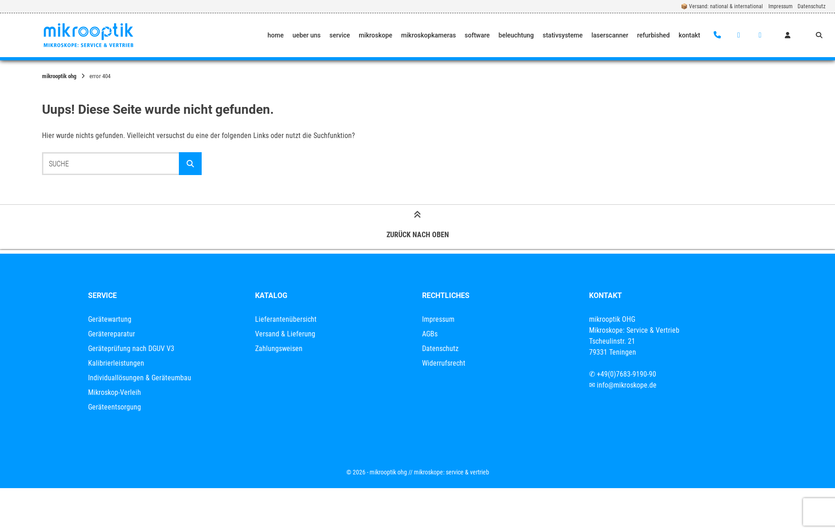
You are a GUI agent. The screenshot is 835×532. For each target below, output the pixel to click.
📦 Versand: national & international (722, 6)
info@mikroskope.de (627, 385)
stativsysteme (563, 35)
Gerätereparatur (111, 334)
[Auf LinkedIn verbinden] (760, 35)
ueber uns (306, 35)
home (275, 35)
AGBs (430, 334)
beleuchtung (516, 35)
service (339, 35)
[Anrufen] (717, 35)
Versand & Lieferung (285, 334)
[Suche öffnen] (819, 35)
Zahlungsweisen (279, 348)
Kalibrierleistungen (116, 363)
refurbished (653, 35)
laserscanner (609, 35)
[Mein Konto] (787, 35)
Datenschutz (811, 6)
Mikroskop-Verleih (114, 392)
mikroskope (375, 35)
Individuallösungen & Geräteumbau (139, 377)
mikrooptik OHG (59, 76)
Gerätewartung (109, 319)
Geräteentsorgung (114, 407)
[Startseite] (88, 35)
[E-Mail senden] (738, 35)
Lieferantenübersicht (286, 319)
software (477, 35)
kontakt (689, 35)
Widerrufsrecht (443, 363)
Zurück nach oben (417, 226)
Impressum (780, 6)
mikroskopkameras (428, 35)
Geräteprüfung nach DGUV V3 (131, 348)
